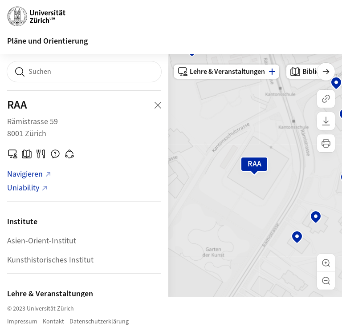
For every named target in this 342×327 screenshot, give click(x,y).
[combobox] (84, 71)
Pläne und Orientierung (47, 41)
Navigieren (29, 174)
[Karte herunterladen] (326, 121)
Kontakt (53, 321)
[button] (326, 263)
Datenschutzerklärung (99, 321)
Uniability (27, 188)
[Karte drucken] (326, 143)
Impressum (22, 321)
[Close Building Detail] (158, 105)
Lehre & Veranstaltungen (221, 71)
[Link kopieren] (326, 99)
